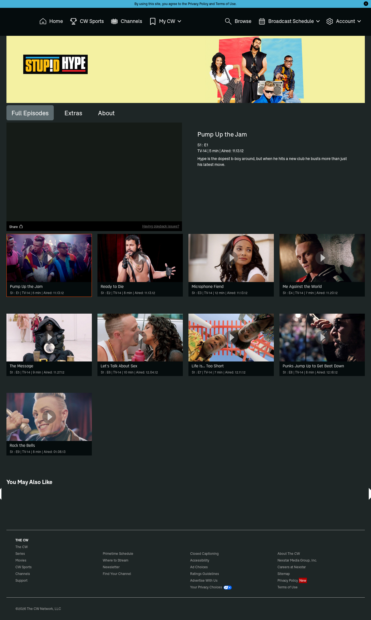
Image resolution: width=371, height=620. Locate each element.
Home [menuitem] (51, 21)
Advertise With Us (204, 580)
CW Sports (23, 567)
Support (21, 580)
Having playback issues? (160, 226)
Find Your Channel (117, 574)
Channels (22, 574)
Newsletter (111, 567)
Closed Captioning (204, 553)
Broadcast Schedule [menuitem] (288, 21)
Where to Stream (115, 560)
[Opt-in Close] (366, 3)
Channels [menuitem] (126, 21)
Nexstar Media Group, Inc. (297, 560)
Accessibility (199, 560)
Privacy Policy (198, 4)
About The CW (288, 553)
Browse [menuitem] (238, 21)
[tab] (30, 112)
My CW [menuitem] (165, 21)
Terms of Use (226, 4)
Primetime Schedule (118, 553)
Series (20, 553)
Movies (20, 560)
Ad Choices (199, 567)
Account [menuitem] (343, 21)
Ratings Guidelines (204, 574)
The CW (18, 19)
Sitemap (283, 574)
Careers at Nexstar (291, 567)
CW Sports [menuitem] (87, 21)
